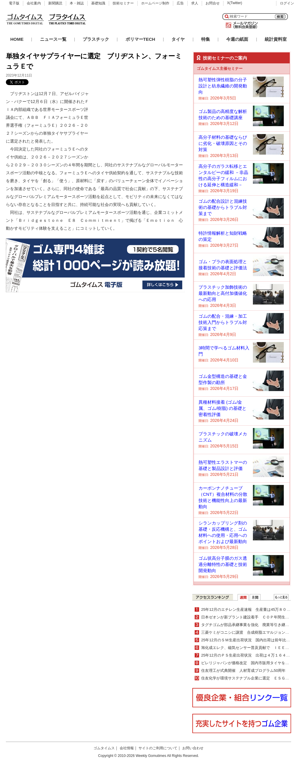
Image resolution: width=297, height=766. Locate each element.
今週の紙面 (237, 39)
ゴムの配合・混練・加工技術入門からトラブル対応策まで (222, 322)
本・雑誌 (77, 3)
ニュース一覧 (53, 39)
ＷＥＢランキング (281, 597)
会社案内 (34, 3)
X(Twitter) (234, 3)
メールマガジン (240, 25)
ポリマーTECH (140, 39)
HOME (17, 39)
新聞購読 (55, 3)
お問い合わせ (192, 748)
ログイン (287, 3)
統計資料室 (276, 39)
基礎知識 (98, 3)
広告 (180, 3)
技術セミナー (123, 3)
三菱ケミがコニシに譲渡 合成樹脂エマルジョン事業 (247, 632)
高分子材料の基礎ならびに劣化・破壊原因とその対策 (222, 143)
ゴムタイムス (104, 748)
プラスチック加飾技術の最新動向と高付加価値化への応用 (222, 293)
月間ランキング (255, 597)
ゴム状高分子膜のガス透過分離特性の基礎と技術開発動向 (222, 564)
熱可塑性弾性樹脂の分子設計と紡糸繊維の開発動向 (222, 85)
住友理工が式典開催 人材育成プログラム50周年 (243, 670)
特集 (205, 39)
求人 (194, 3)
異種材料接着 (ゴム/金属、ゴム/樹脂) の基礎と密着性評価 (222, 408)
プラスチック (96, 39)
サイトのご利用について (158, 748)
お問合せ (213, 3)
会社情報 (127, 748)
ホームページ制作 (155, 3)
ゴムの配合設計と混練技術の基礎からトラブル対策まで (222, 207)
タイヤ (178, 39)
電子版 (14, 3)
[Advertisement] (126, 119)
